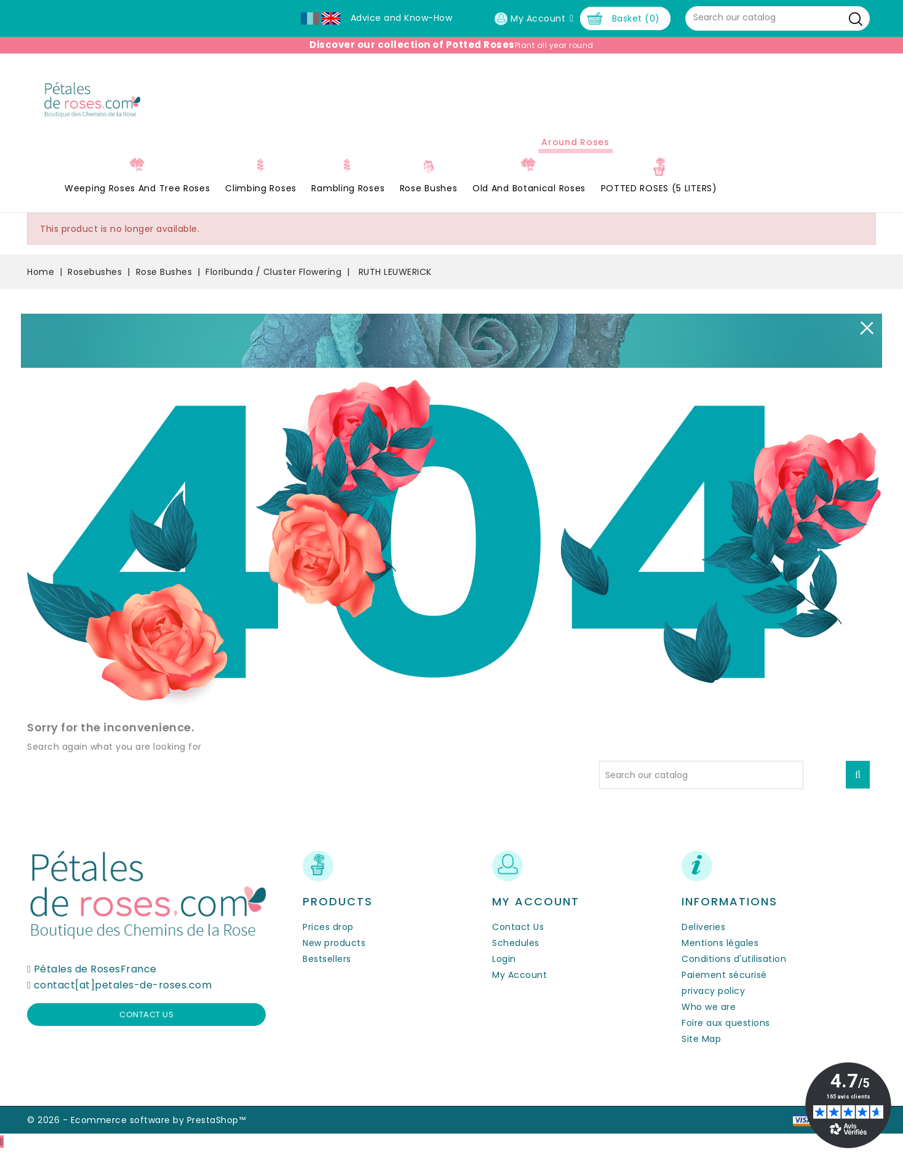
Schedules (515, 953)
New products (334, 953)
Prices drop (328, 937)
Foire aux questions (726, 1033)
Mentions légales (720, 953)
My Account (519, 985)
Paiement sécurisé (724, 985)
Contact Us (518, 937)
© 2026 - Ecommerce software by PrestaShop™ (136, 1130)
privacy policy (713, 1001)
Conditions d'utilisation (734, 969)
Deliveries (703, 937)
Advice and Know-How (402, 18)
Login (504, 969)
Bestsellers (327, 969)
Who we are (709, 1017)
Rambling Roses (347, 199)
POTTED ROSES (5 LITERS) (659, 199)
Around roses (575, 153)
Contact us (146, 1025)
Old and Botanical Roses (529, 199)
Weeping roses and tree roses (137, 199)
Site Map (701, 1049)
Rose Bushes (429, 199)
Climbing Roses (260, 199)
